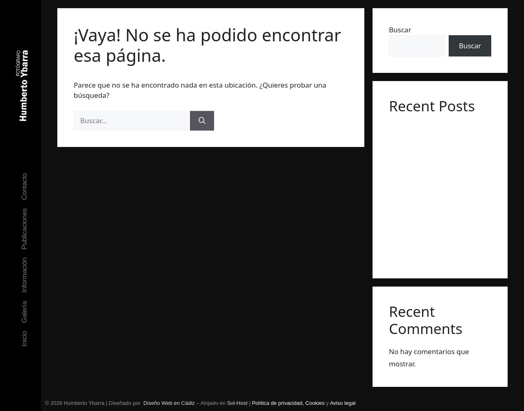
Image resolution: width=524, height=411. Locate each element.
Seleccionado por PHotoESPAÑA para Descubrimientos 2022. (426, 197)
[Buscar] (202, 121)
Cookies (315, 403)
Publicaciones (24, 228)
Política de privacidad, (278, 403)
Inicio (24, 338)
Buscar (400, 29)
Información (24, 275)
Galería (24, 312)
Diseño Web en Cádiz (169, 403)
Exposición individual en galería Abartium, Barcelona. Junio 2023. (435, 138)
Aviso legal (343, 403)
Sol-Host (237, 403)
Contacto (24, 186)
